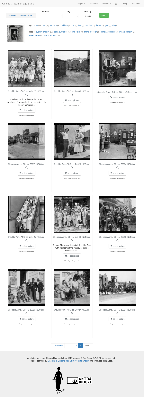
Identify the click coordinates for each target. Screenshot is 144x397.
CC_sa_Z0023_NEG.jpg (33, 310)
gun (106, 25)
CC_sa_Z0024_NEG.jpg (124, 310)
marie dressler (90, 32)
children (64, 25)
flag (80, 25)
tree (36, 25)
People (94, 4)
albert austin (34, 35)
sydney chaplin (42, 32)
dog (114, 25)
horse (98, 25)
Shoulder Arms (25, 15)
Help (125, 4)
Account (106, 4)
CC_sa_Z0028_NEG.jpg (78, 164)
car (73, 25)
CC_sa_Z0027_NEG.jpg (78, 310)
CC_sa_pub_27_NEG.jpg (33, 91)
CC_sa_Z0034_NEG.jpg (124, 164)
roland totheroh (50, 35)
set (44, 25)
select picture (26, 110)
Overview (12, 15)
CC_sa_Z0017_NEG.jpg (33, 164)
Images (81, 4)
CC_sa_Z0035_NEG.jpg (78, 91)
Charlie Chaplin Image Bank (18, 3)
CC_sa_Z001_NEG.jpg (122, 92)
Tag (68, 11)
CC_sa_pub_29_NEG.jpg (79, 237)
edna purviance (61, 32)
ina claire (76, 32)
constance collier (108, 32)
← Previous (58, 346)
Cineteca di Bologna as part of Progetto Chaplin (68, 361)
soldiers (89, 25)
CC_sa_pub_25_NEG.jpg (33, 237)
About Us (135, 4)
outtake (53, 25)
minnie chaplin (125, 32)
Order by (87, 11)
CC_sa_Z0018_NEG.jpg (124, 237)
